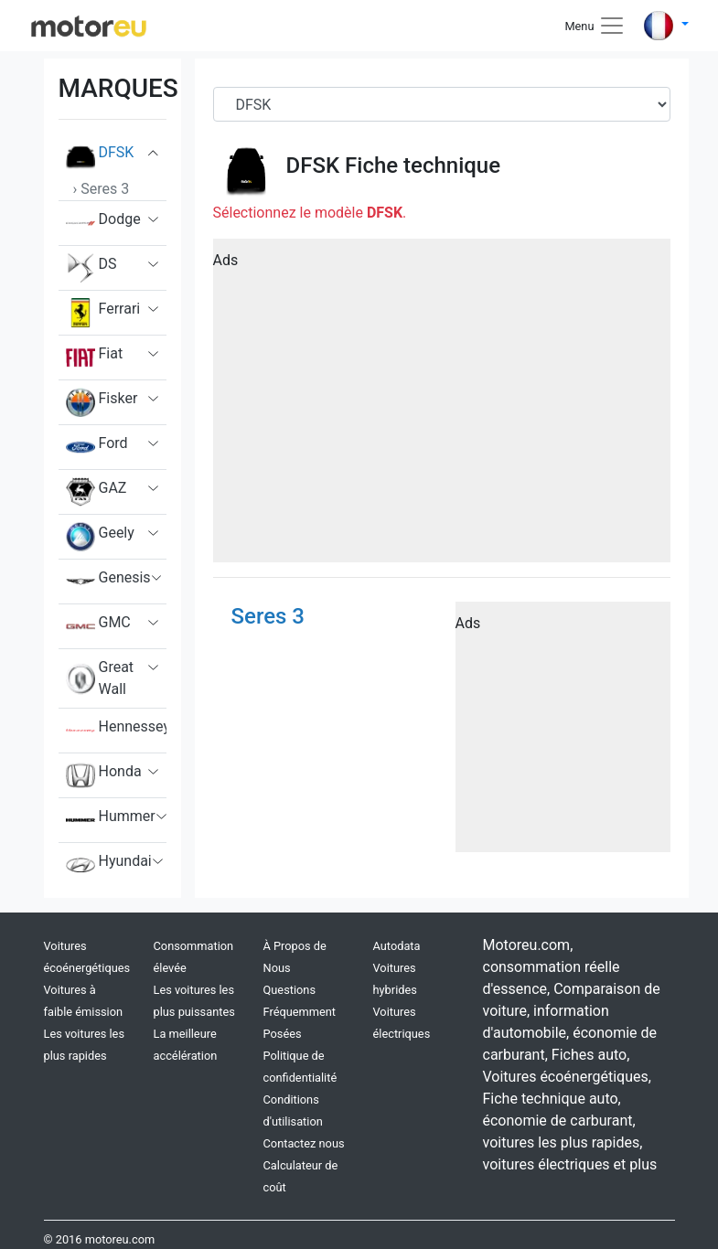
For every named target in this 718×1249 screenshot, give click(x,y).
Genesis (108, 581)
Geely (100, 536)
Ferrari (103, 312)
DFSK (100, 156)
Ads (226, 260)
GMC (98, 626)
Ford (97, 447)
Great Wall (100, 678)
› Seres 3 (101, 188)
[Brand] (441, 104)
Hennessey (116, 730)
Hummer (110, 820)
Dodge (103, 223)
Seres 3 (268, 616)
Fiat (94, 357)
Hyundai (109, 865)
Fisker (102, 402)
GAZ (96, 492)
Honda (104, 775)
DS (91, 268)
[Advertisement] (441, 407)
